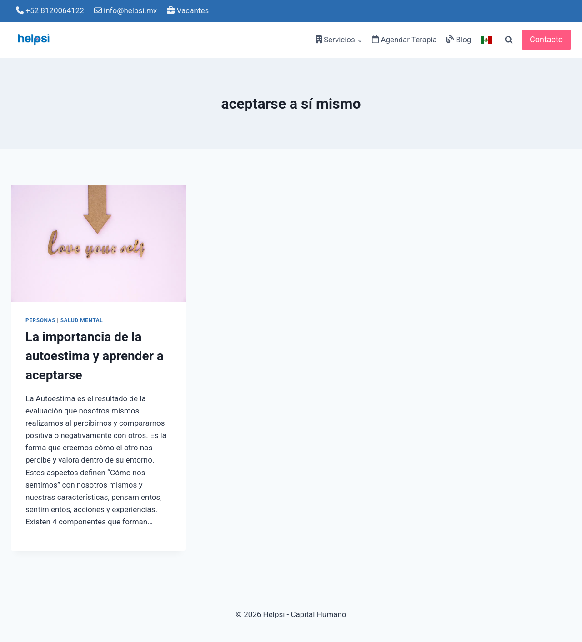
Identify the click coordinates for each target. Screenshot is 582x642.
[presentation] (98, 243)
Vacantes (188, 10)
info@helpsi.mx (125, 10)
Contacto (546, 39)
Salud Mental (81, 320)
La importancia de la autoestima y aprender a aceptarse (94, 356)
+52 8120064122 (50, 10)
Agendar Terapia (404, 39)
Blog (458, 39)
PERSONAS (40, 320)
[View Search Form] (509, 40)
